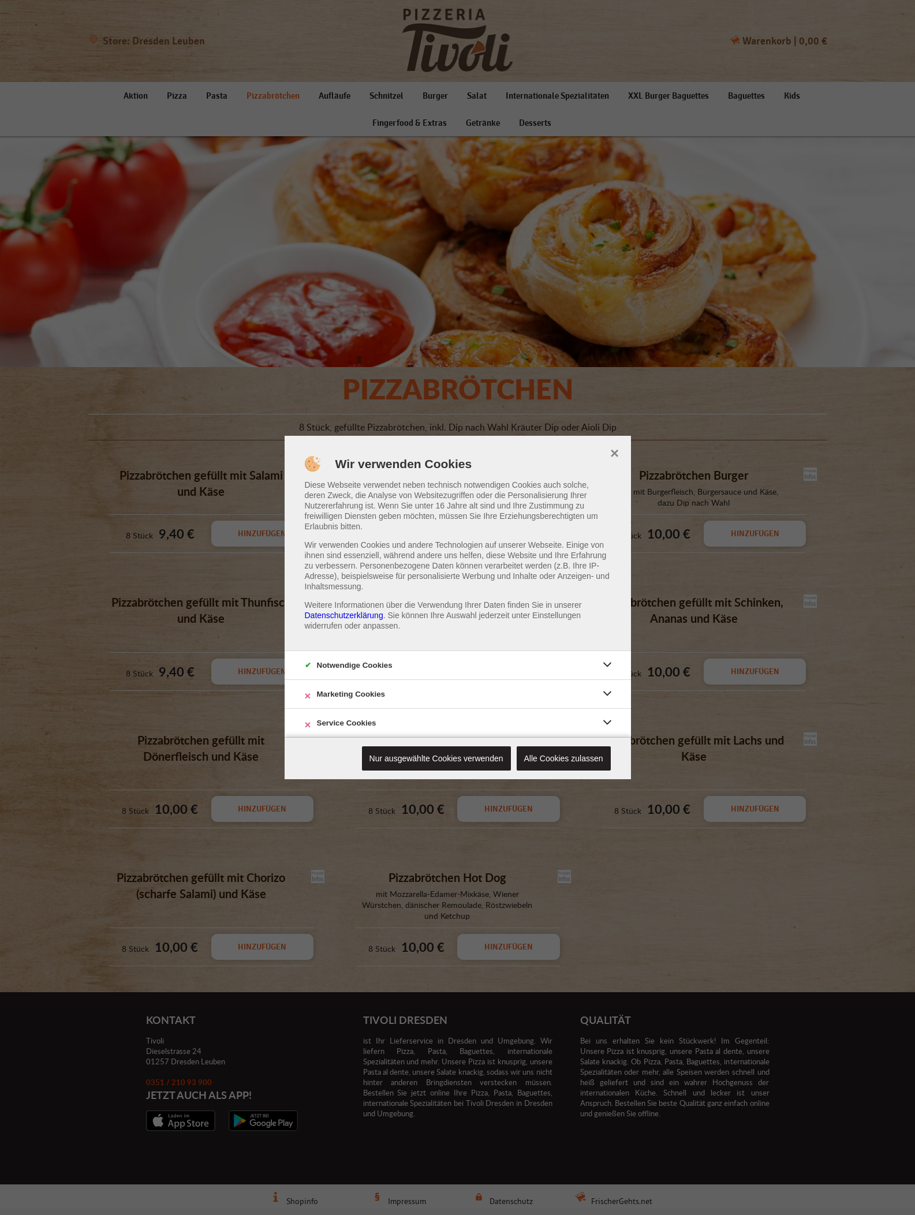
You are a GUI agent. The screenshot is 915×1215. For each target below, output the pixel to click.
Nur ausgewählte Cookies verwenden (436, 758)
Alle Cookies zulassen (563, 758)
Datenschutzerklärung (344, 615)
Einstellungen (556, 615)
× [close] (614, 451)
